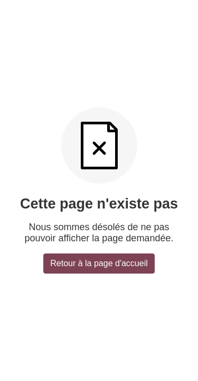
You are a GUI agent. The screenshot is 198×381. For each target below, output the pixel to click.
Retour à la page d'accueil (99, 263)
